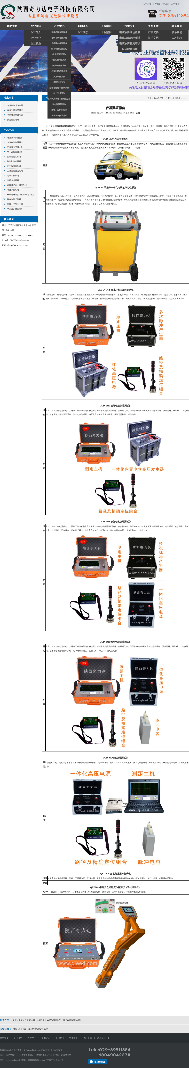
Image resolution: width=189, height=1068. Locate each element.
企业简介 (36, 32)
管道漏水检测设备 (37, 1020)
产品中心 (59, 26)
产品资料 (153, 32)
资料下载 (153, 26)
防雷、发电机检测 (59, 110)
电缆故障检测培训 (129, 43)
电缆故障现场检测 (129, 32)
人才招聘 (175, 4)
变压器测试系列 (59, 54)
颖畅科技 (59, 1060)
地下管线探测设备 (59, 49)
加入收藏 (156, 4)
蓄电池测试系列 (59, 104)
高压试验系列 (59, 77)
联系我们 (166, 4)
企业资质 (36, 43)
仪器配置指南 (130, 49)
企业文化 (36, 37)
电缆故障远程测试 (129, 37)
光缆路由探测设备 (59, 43)
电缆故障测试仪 (65, 126)
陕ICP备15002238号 (54, 1050)
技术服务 (130, 26)
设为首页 (147, 4)
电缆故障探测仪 (54, 1020)
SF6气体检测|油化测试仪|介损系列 (59, 100)
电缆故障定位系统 (68, 144)
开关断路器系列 (59, 65)
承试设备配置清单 (59, 115)
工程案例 (106, 26)
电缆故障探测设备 (59, 32)
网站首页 (12, 26)
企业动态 (83, 32)
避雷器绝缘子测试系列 (59, 88)
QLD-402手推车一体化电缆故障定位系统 (30, 1029)
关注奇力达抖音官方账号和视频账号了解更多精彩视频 (94, 61)
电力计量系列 (59, 93)
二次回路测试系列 (59, 71)
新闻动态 (83, 26)
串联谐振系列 (59, 82)
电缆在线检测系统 (59, 38)
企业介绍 (36, 26)
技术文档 (153, 37)
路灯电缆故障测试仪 (72, 1020)
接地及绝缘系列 (59, 60)
